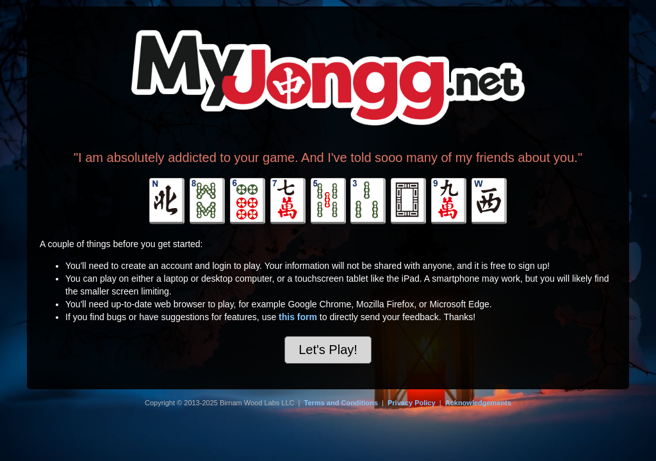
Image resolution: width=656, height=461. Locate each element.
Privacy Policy (412, 403)
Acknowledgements (478, 403)
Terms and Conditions (341, 403)
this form (298, 317)
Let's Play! (328, 350)
